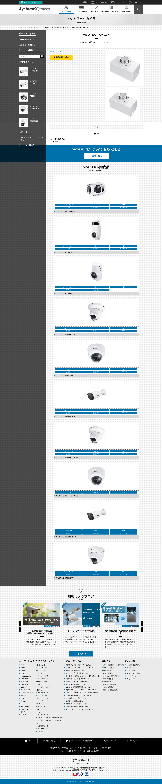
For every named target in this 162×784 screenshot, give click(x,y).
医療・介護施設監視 (110, 690)
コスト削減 (131, 670)
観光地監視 (107, 681)
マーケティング (132, 676)
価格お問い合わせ (61, 57)
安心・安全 (131, 679)
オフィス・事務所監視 (111, 676)
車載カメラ (41, 684)
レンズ (39, 712)
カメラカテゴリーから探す (46, 661)
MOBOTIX (24, 687)
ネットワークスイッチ (45, 698)
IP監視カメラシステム (72, 661)
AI (85, 2)
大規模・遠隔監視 (133, 665)
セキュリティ (131, 668)
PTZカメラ (41, 670)
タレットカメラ (42, 673)
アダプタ (40, 731)
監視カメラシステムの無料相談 (79, 741)
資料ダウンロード (111, 9)
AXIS (22, 665)
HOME (28, 741)
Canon (23, 670)
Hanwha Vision (26, 676)
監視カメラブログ (96, 9)
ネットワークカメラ (118, 2)
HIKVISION (25, 706)
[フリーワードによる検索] (29, 56)
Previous (20, 626)
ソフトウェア (42, 706)
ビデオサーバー (42, 729)
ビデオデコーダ (42, 726)
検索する (31, 50)
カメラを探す (66, 9)
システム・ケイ (135, 2)
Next (142, 626)
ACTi (22, 698)
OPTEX (23, 715)
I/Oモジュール (42, 709)
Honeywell (24, 679)
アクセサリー (42, 695)
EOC (22, 704)
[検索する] (42, 56)
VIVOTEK (24, 668)
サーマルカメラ (42, 676)
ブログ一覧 (81, 654)
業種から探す (107, 661)
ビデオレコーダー (43, 715)
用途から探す (130, 661)
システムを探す (81, 9)
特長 (96, 127)
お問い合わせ (126, 9)
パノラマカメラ (42, 679)
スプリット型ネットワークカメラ (49, 720)
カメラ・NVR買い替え (135, 673)
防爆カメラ (41, 690)
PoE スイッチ (42, 704)
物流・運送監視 (108, 687)
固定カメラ (41, 665)
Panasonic (24, 684)
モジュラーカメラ (43, 687)
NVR (104, 2)
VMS (94, 2)
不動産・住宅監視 (109, 684)
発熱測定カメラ (42, 693)
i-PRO (23, 673)
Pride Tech (24, 709)
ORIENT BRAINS (27, 693)
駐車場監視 (107, 670)
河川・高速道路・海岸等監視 (113, 665)
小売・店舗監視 (108, 673)
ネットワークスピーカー (46, 701)
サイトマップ (109, 741)
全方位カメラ (42, 681)
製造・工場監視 (108, 668)
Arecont (23, 701)
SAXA (23, 712)
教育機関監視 (108, 679)
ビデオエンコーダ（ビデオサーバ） (50, 717)
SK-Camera (25, 681)
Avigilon (23, 695)
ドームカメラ (42, 668)
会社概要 (131, 741)
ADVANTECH (25, 690)
